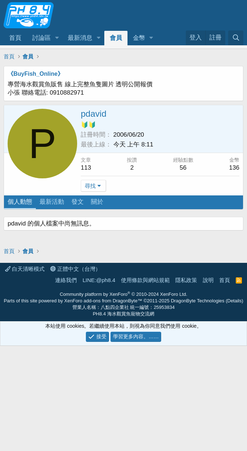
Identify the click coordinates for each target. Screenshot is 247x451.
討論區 (41, 37)
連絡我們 (66, 385)
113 (86, 167)
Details (234, 406)
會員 (116, 37)
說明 (208, 385)
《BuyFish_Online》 (35, 74)
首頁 (15, 37)
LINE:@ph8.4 (99, 385)
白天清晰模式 (25, 374)
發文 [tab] (77, 201)
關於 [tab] (97, 201)
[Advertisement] (123, 267)
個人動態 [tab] (20, 201)
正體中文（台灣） (75, 374)
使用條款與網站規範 (145, 385)
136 (234, 167)
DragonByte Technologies (198, 406)
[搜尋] (235, 37)
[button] (56, 38)
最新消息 (80, 37)
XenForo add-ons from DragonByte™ (103, 406)
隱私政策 (186, 385)
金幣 (139, 37)
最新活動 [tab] (51, 201)
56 (183, 167)
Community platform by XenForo (123, 399)
